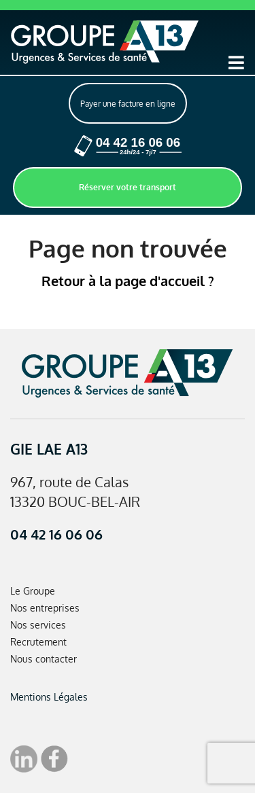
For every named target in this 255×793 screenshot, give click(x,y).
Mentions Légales (49, 697)
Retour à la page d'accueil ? (127, 280)
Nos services (38, 625)
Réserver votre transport (127, 187)
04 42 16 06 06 (56, 534)
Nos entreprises (45, 608)
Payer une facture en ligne (127, 104)
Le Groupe (32, 591)
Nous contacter (43, 659)
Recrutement (38, 642)
